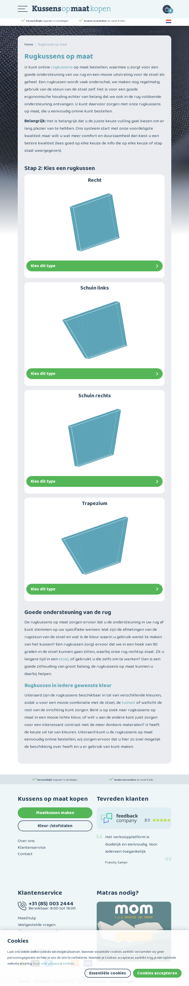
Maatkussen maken (55, 812)
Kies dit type (94, 265)
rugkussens (62, 67)
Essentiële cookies (107, 973)
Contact (25, 853)
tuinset (128, 702)
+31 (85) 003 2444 (51, 903)
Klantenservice (32, 847)
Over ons (26, 840)
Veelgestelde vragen (36, 924)
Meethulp (27, 918)
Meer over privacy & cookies (53, 963)
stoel (64, 659)
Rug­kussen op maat (52, 44)
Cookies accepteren (157, 973)
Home (28, 44)
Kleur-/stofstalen (55, 825)
